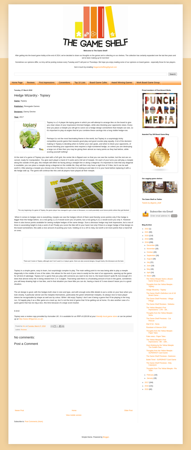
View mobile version (73, 415)
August (150, 259)
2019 (147, 239)
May (148, 269)
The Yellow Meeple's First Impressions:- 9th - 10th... (157, 341)
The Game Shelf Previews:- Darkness (160, 356)
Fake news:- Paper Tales (155, 336)
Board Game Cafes (98, 82)
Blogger (106, 437)
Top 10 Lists (80, 82)
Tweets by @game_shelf (151, 203)
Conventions (64, 82)
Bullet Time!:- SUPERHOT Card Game (161, 360)
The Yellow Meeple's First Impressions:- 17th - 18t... (157, 309)
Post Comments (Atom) (34, 422)
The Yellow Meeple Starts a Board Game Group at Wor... (159, 280)
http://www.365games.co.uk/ (31, 319)
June (149, 266)
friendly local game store (106, 316)
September (151, 255)
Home (74, 410)
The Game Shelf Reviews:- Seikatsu (160, 304)
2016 (147, 386)
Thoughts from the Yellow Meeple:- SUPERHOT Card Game (159, 352)
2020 (147, 236)
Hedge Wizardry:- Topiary (156, 290)
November (151, 249)
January (150, 378)
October (150, 252)
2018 (147, 242)
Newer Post (19, 410)
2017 (147, 382)
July (148, 262)
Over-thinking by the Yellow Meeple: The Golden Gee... (160, 346)
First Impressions (46, 82)
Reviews (31, 82)
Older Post (128, 410)
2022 (147, 229)
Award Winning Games (121, 82)
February (150, 375)
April (149, 272)
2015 (147, 389)
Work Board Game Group (148, 82)
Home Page (17, 82)
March (149, 276)
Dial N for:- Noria (152, 324)
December (151, 245)
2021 (147, 232)
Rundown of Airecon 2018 (156, 327)
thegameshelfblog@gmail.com (105, 67)
